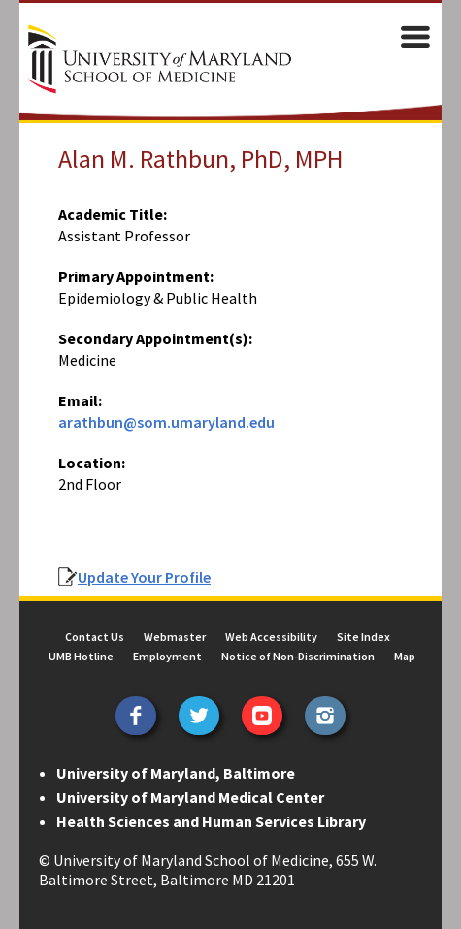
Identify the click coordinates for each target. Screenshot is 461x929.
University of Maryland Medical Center (190, 797)
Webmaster (175, 636)
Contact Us (94, 636)
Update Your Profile (144, 577)
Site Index (363, 636)
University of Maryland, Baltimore (175, 773)
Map (404, 656)
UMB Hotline (81, 656)
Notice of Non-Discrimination (298, 656)
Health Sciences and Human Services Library (211, 821)
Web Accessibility (271, 636)
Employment (167, 656)
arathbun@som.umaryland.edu (166, 422)
